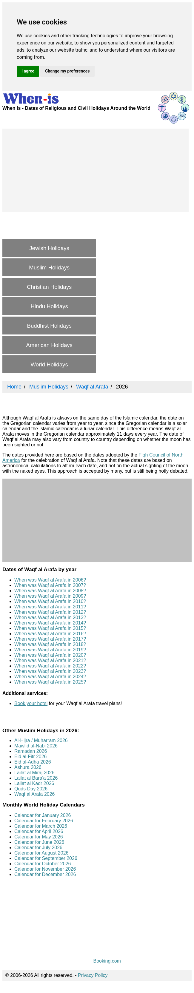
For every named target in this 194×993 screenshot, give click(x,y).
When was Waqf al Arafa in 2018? (50, 644)
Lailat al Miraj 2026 (34, 772)
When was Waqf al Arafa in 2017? (50, 639)
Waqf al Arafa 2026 (34, 794)
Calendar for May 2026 (38, 836)
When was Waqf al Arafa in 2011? (50, 606)
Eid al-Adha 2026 (32, 761)
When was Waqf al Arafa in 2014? (50, 622)
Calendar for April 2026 (38, 831)
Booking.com (107, 960)
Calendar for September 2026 (45, 858)
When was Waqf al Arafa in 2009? (50, 596)
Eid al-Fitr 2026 (30, 756)
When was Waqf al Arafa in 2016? (50, 633)
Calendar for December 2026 (45, 874)
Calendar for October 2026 (42, 863)
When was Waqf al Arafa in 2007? (50, 585)
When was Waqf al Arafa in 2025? (50, 681)
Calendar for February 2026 (43, 820)
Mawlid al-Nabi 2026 (36, 745)
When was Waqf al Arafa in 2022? (50, 665)
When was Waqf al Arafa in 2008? (50, 590)
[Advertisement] (95, 170)
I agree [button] (27, 71)
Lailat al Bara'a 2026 (36, 778)
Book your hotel (30, 703)
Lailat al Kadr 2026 (34, 783)
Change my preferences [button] (67, 71)
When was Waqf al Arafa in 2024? (50, 676)
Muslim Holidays (49, 267)
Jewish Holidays (49, 248)
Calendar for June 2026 (39, 842)
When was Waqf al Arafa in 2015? (50, 628)
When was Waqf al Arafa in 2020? (50, 655)
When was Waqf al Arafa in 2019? (50, 649)
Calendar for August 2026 (41, 852)
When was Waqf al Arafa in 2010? (50, 601)
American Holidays (49, 345)
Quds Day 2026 (30, 788)
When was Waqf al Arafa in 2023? (50, 671)
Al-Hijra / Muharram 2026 (41, 740)
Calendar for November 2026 (45, 869)
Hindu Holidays (49, 306)
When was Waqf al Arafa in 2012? (50, 612)
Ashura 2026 (27, 767)
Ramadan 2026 (30, 751)
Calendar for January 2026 (42, 815)
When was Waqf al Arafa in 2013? (50, 617)
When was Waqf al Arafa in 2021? (50, 660)
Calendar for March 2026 (40, 826)
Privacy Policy (93, 975)
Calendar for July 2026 (38, 847)
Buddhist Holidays (49, 326)
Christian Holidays (49, 287)
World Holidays (49, 364)
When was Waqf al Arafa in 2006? (50, 579)
